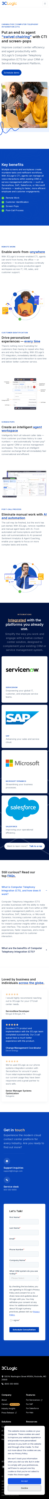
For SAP (29, 1404)
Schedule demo (11, 72)
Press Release (9, 1413)
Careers (11, 1404)
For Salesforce (32, 1408)
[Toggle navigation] (44, 3)
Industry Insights (8, 1408)
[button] (24, 890)
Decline (24, 1488)
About (4, 1400)
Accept (24, 1481)
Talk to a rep (35, 846)
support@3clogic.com (13, 1171)
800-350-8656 (10, 1190)
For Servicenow (34, 1400)
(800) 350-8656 (10, 1384)
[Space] (9, 1368)
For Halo (29, 1412)
